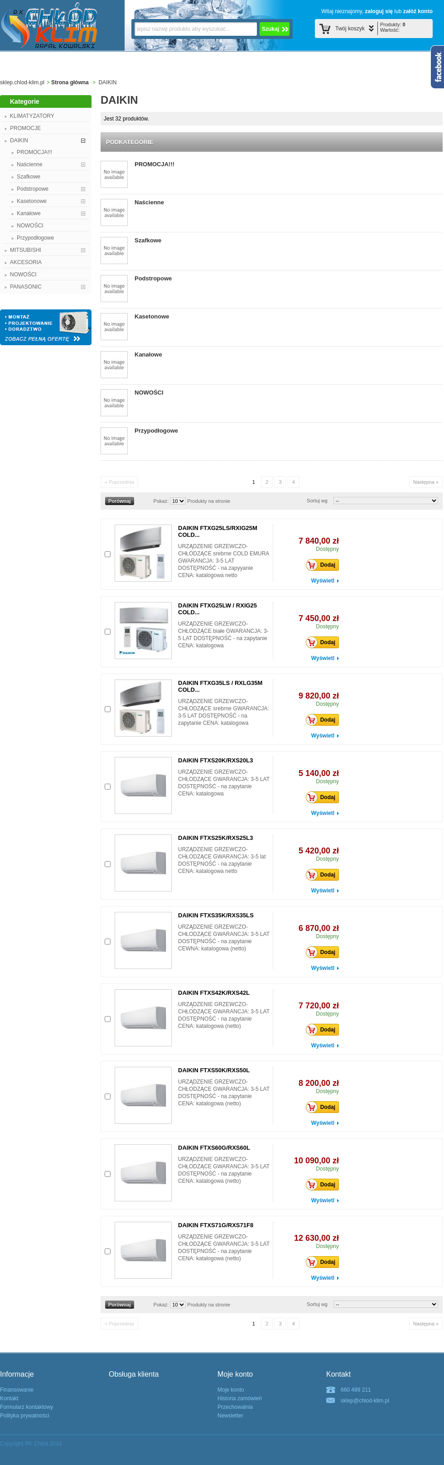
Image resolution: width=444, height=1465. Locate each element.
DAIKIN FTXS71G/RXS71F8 (215, 1225)
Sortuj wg (317, 500)
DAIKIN (19, 140)
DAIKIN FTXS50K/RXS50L (214, 1070)
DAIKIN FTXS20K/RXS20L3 (215, 760)
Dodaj (323, 565)
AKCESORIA (26, 262)
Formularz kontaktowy (26, 1407)
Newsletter (230, 1415)
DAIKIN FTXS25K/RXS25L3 (215, 837)
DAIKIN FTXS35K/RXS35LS (216, 915)
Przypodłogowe (35, 238)
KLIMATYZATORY (32, 116)
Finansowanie (17, 1390)
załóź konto (418, 11)
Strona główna (70, 82)
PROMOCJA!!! (34, 152)
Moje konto (230, 1390)
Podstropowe (32, 189)
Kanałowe (29, 213)
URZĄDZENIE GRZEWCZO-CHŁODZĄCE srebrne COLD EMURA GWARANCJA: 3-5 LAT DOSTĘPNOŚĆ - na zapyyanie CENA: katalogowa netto (223, 560)
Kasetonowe (32, 201)
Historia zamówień (239, 1398)
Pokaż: (161, 501)
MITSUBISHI (25, 250)
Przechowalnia (235, 1407)
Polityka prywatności (24, 1415)
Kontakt (9, 1398)
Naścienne (30, 164)
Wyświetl (322, 581)
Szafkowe (28, 176)
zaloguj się (379, 11)
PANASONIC (26, 287)
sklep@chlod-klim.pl (365, 1401)
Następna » (426, 482)
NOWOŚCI (30, 225)
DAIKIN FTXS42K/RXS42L (214, 992)
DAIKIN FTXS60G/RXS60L (214, 1147)
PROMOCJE (25, 128)
